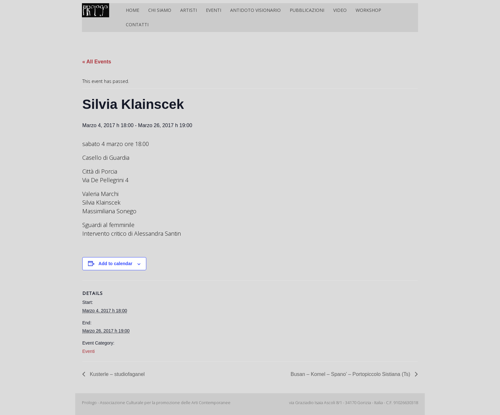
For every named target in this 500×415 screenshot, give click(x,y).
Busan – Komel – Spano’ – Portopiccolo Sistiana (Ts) (351, 374)
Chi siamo (159, 10)
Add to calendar (116, 263)
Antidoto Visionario (255, 10)
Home (132, 10)
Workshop (368, 10)
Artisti (188, 10)
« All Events (96, 61)
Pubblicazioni (307, 10)
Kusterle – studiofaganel (116, 374)
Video (340, 10)
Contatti (137, 24)
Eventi (213, 10)
